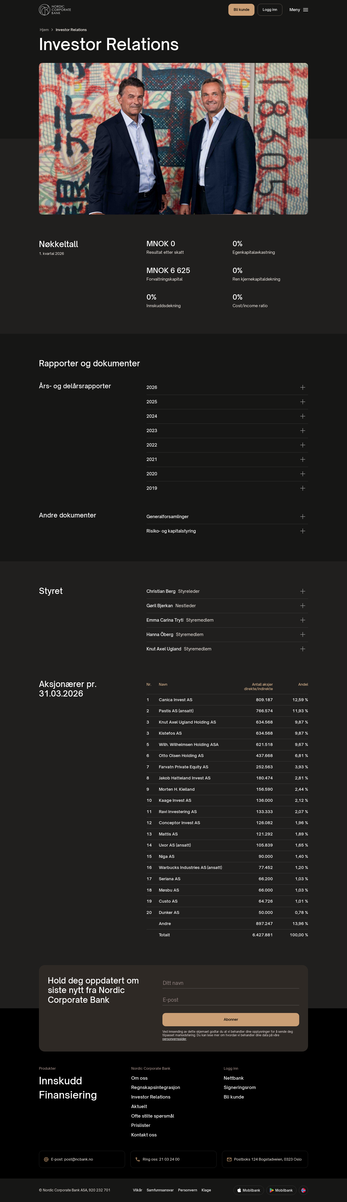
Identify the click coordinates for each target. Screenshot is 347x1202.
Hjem (44, 29)
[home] (55, 10)
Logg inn (270, 9)
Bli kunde (241, 9)
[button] (298, 9)
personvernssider (174, 1039)
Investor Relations (71, 29)
